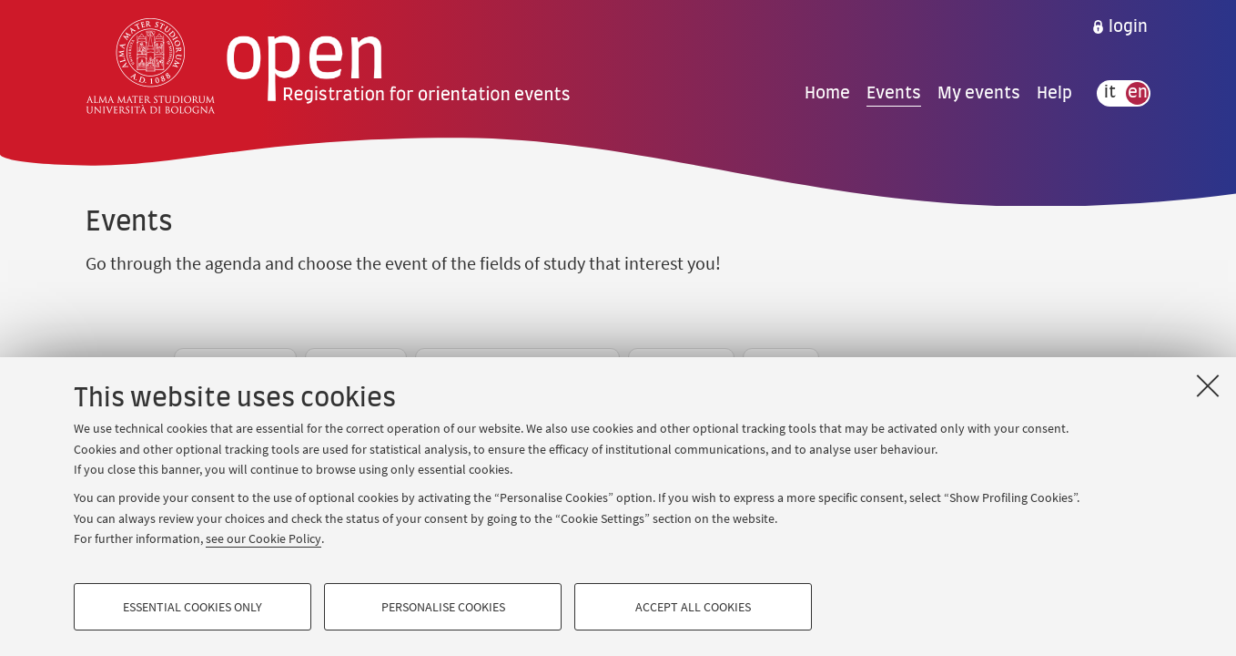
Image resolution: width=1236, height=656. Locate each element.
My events (978, 93)
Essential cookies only (192, 607)
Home (827, 93)
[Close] (1207, 385)
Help (1054, 93)
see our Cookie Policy (263, 538)
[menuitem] (1119, 27)
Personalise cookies (443, 607)
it (1110, 93)
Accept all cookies (693, 607)
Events (893, 93)
